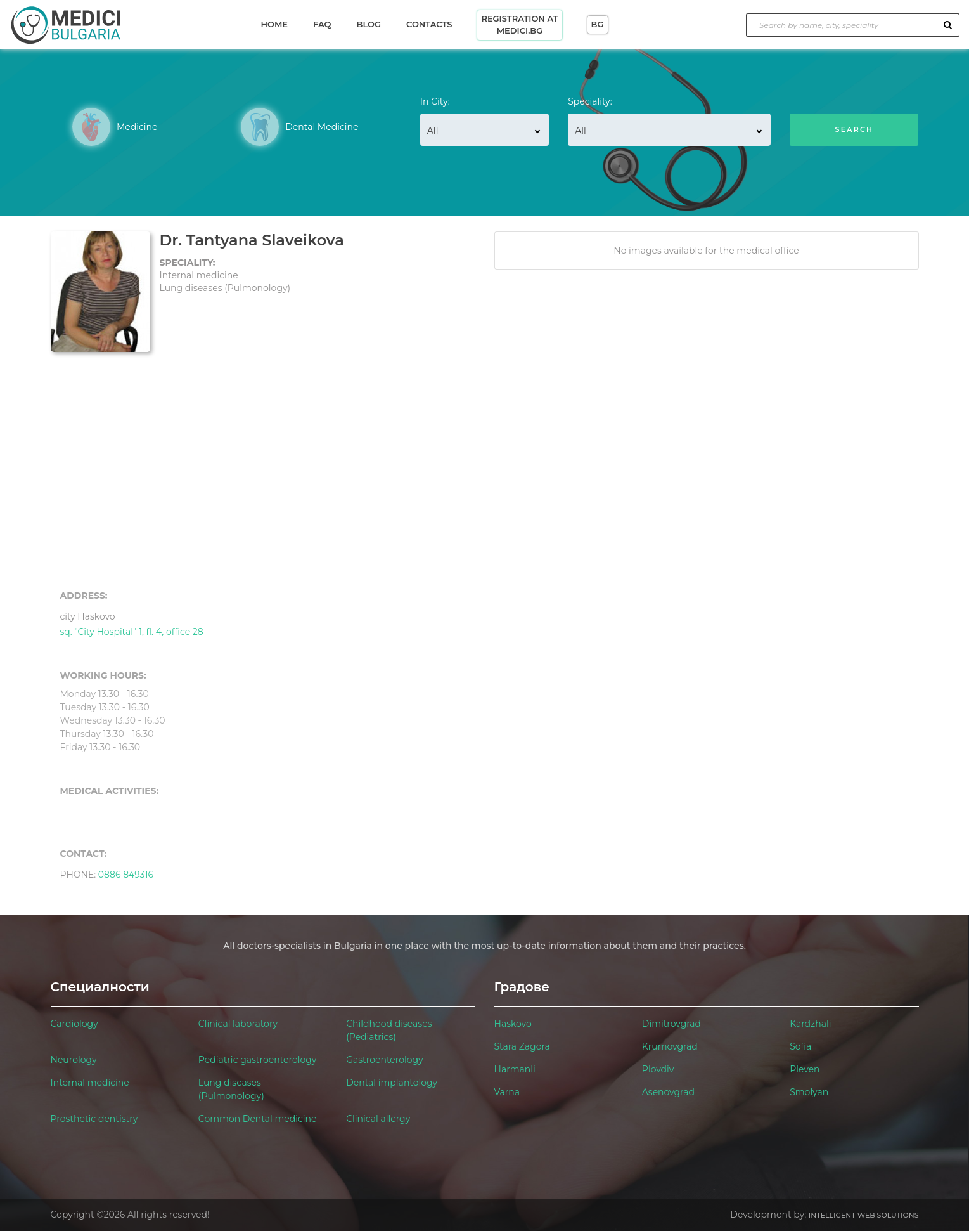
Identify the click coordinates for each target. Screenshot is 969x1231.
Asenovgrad (668, 1092)
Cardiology (74, 1023)
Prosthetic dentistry (94, 1118)
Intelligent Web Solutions (864, 1215)
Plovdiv (658, 1069)
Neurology (74, 1059)
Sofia (800, 1046)
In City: (435, 101)
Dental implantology (391, 1082)
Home (274, 24)
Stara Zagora (522, 1046)
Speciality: (590, 101)
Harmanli (515, 1069)
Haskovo (513, 1023)
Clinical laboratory (238, 1023)
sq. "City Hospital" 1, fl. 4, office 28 (131, 622)
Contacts (429, 24)
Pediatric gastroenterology (257, 1059)
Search (854, 129)
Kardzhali (810, 1023)
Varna (507, 1092)
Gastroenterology (384, 1059)
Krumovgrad (670, 1046)
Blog (368, 24)
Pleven (804, 1069)
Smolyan (809, 1092)
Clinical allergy (378, 1118)
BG (597, 24)
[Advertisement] (485, 471)
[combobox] (484, 130)
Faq (322, 24)
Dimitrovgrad (671, 1023)
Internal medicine (90, 1082)
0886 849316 (125, 874)
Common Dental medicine (257, 1118)
